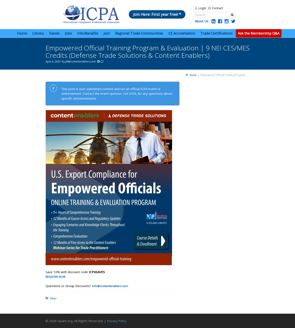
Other (53, 298)
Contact (217, 8)
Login (202, 8)
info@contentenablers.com (110, 286)
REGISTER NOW (55, 277)
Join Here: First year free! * (157, 14)
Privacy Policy (117, 321)
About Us (201, 21)
